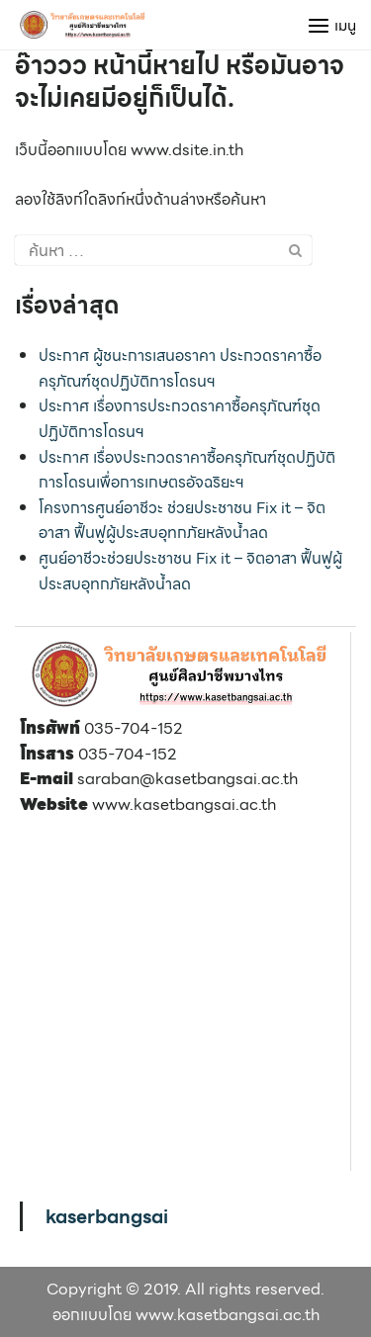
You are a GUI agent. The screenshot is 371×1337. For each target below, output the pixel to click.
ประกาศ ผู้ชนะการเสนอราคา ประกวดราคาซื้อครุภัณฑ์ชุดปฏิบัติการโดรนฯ (180, 368)
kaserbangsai (107, 1216)
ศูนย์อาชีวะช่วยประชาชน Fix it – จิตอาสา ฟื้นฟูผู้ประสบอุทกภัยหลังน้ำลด (190, 571)
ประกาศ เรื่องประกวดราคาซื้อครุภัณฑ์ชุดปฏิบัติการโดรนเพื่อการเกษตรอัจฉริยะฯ (187, 470)
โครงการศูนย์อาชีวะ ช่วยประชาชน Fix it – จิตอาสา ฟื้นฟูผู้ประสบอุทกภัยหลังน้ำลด (182, 520)
